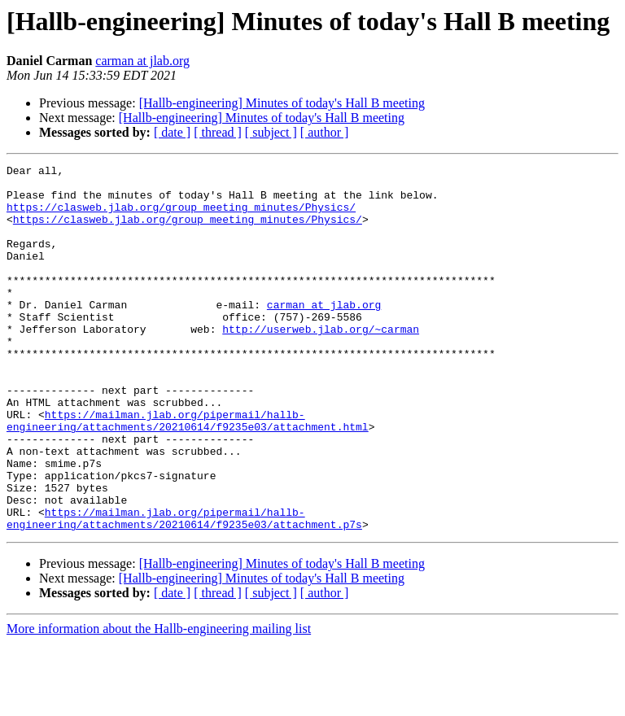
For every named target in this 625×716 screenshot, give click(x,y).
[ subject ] (271, 132)
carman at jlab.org (142, 61)
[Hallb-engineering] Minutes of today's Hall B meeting (282, 103)
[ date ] (172, 132)
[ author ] (324, 132)
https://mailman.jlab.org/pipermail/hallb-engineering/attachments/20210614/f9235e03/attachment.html (188, 472)
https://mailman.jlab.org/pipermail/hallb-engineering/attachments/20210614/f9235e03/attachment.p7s (184, 590)
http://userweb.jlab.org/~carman (320, 363)
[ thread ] (218, 132)
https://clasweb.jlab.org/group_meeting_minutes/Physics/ (181, 216)
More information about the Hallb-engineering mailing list (159, 702)
